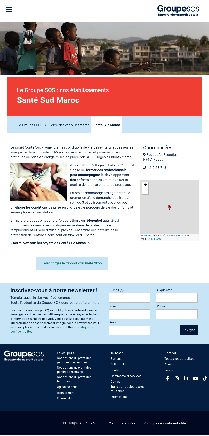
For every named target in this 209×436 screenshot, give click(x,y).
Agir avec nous (67, 387)
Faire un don (65, 399)
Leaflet (146, 235)
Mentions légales (122, 424)
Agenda (169, 364)
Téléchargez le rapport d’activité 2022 (72, 263)
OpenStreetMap (174, 235)
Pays (112, 322)
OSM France (155, 239)
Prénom (162, 306)
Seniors (116, 359)
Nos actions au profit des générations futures (74, 370)
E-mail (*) (116, 290)
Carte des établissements (69, 125)
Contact (170, 353)
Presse (168, 370)
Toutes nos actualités (179, 359)
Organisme (164, 290)
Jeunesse (117, 353)
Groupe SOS (76, 424)
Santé (115, 370)
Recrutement (66, 393)
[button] (169, 207)
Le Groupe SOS (29, 125)
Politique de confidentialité (164, 424)
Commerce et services (126, 376)
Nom (112, 306)
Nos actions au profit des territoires (74, 380)
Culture (115, 382)
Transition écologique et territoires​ (127, 389)
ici (88, 243)
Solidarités (118, 364)
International (119, 397)
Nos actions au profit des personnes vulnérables (74, 360)
